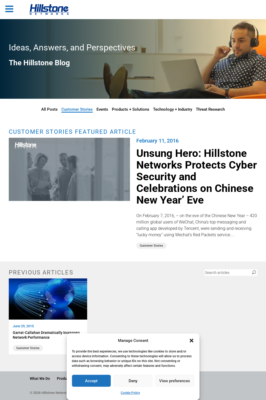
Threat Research (210, 109)
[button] (191, 340)
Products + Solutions (130, 109)
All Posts (49, 109)
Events (102, 109)
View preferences (174, 381)
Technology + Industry (172, 109)
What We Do (40, 378)
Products (64, 378)
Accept (91, 381)
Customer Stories (77, 109)
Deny (133, 381)
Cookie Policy (130, 393)
